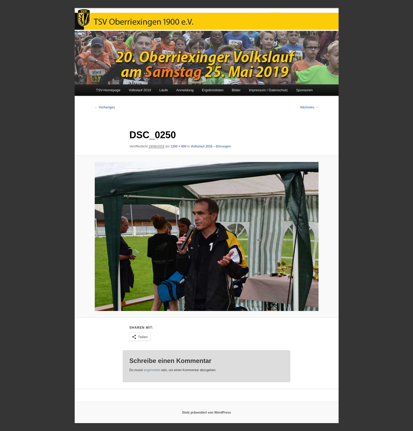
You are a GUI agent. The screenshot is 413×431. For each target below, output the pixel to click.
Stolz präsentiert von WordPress (206, 412)
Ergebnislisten (213, 90)
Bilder (236, 90)
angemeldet (152, 370)
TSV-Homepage (108, 90)
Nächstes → (309, 107)
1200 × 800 (178, 146)
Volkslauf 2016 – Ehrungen (211, 146)
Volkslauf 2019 (140, 90)
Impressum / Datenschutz (268, 90)
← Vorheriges (105, 107)
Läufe (163, 90)
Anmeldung (185, 90)
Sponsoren (304, 90)
